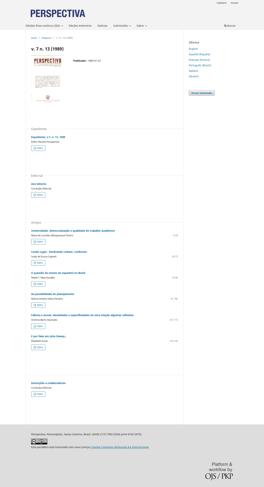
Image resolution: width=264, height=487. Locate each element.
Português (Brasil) (200, 65)
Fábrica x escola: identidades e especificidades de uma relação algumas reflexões (82, 315)
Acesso (234, 2)
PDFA (39, 148)
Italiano (193, 71)
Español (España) (199, 54)
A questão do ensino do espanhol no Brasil (58, 273)
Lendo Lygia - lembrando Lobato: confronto (59, 252)
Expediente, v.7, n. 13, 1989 (48, 137)
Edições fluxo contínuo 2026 (43, 25)
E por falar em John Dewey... (49, 336)
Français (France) (199, 59)
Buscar (230, 25)
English (193, 48)
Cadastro (222, 2)
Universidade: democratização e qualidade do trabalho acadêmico (73, 230)
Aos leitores (38, 184)
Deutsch (194, 76)
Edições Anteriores (80, 25)
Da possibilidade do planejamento (52, 294)
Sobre (140, 25)
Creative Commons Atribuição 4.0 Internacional (119, 447)
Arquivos (46, 37)
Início (34, 37)
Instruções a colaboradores (48, 383)
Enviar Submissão (201, 93)
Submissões (121, 25)
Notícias (102, 25)
